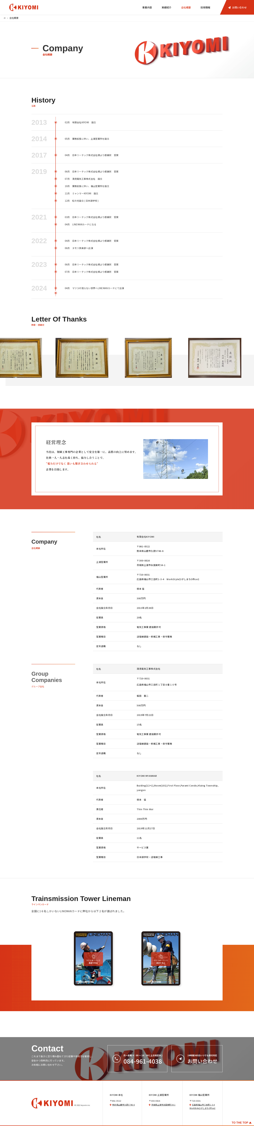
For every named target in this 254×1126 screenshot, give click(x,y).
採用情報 (205, 7)
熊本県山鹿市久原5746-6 (123, 1104)
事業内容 (147, 7)
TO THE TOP (240, 1122)
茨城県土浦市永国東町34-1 (163, 1104)
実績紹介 (166, 7)
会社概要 (186, 7)
